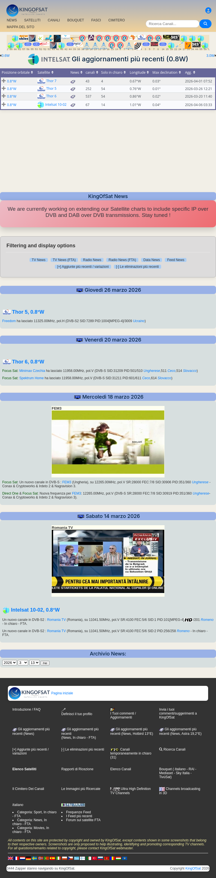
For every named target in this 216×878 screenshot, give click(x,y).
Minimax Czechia (32, 371)
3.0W (210, 56)
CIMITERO (116, 20)
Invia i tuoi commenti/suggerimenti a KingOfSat (178, 713)
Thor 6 (51, 96)
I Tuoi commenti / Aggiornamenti (123, 713)
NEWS (12, 20)
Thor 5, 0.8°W (28, 312)
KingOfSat (193, 868)
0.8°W (11, 81)
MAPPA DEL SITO (20, 27)
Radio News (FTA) (122, 260)
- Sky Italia (181, 773)
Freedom (9, 321)
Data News (151, 260)
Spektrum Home (31, 378)
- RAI (190, 769)
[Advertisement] (108, 149)
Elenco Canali (120, 769)
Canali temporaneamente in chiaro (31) (130, 753)
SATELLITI (32, 20)
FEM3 (66, 482)
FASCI (96, 20)
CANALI (54, 20)
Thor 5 (51, 88)
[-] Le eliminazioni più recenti (137, 267)
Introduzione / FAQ (26, 709)
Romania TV (56, 620)
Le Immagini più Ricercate (80, 789)
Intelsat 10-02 (56, 104)
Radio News (92, 260)
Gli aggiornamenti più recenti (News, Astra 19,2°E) (180, 731)
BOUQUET (75, 20)
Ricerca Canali (172, 749)
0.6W (6, 56)
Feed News (175, 260)
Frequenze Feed (78, 812)
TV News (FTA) (64, 260)
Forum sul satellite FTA (83, 820)
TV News (39, 260)
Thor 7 (51, 80)
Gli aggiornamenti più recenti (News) (31, 731)
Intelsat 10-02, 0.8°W (35, 610)
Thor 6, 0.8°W (28, 362)
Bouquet (165, 769)
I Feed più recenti (79, 816)
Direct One (10, 493)
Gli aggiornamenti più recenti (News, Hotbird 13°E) (131, 731)
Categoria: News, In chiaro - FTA (29, 822)
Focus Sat (9, 371)
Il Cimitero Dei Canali (28, 789)
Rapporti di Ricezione (77, 769)
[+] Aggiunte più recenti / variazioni (83, 267)
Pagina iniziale (40, 693)
